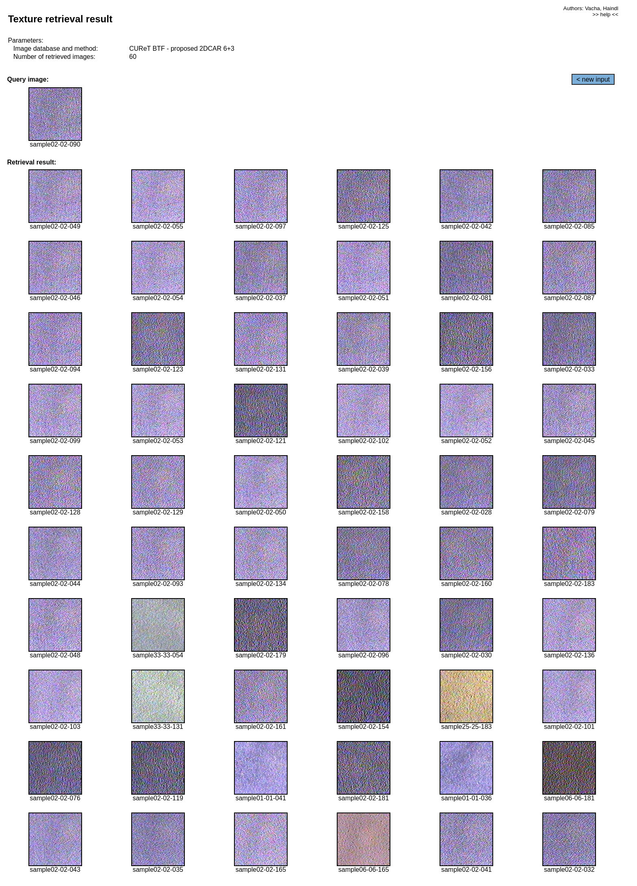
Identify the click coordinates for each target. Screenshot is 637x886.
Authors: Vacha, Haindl (590, 8)
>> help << (605, 14)
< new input (593, 79)
